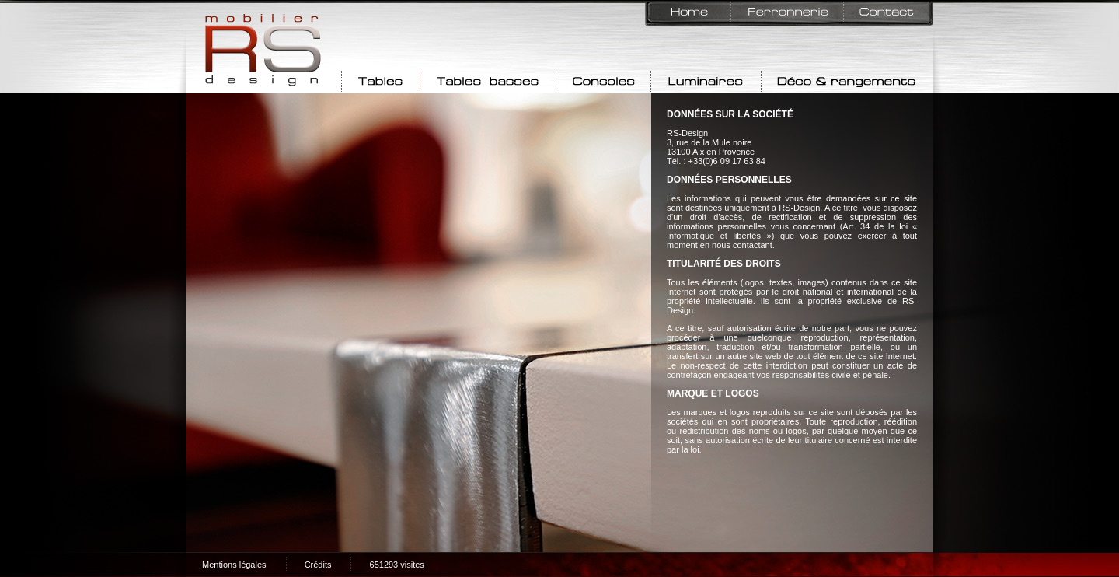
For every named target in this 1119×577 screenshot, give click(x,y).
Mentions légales (234, 564)
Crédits (318, 564)
